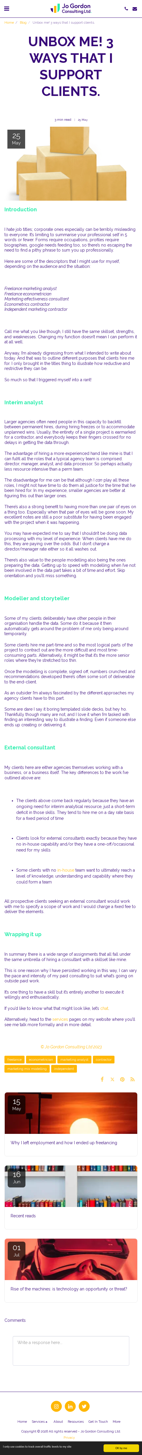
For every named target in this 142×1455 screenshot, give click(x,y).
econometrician (41, 1060)
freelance (14, 1060)
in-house (65, 870)
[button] (6, 8)
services (60, 1019)
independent (64, 1069)
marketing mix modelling (27, 1069)
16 (16, 1177)
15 (16, 1104)
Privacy (69, 1437)
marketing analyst (74, 1060)
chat (104, 1008)
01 (16, 1250)
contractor (104, 1060)
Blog (23, 22)
